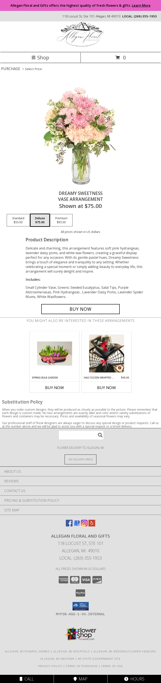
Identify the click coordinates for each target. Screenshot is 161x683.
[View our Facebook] (69, 525)
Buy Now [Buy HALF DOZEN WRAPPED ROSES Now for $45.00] (106, 387)
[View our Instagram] (84, 525)
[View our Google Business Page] (76, 525)
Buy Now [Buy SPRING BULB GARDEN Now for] (54, 387)
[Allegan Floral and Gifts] (81, 46)
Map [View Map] (80, 679)
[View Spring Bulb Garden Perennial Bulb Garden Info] (54, 353)
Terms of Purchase (81, 666)
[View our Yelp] (91, 525)
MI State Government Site (99, 659)
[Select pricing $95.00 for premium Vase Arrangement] (61, 220)
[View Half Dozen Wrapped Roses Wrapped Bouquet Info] (106, 353)
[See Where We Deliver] (80, 459)
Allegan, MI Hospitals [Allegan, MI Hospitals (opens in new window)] (71, 651)
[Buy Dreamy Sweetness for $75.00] (80, 309)
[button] (81, 606)
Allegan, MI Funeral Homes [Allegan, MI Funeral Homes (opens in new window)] (27, 651)
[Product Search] (81, 435)
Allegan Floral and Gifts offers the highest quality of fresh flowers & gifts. (80, 5)
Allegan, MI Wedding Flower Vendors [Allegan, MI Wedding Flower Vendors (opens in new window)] (124, 651)
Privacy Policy (50, 666)
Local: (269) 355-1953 (80, 558)
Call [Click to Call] (27, 679)
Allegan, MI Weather (57, 659)
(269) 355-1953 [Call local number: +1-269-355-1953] (145, 16)
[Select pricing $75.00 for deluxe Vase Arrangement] (40, 220)
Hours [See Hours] (134, 679)
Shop (40, 57)
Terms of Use (112, 666)
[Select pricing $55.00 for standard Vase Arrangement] (18, 220)
